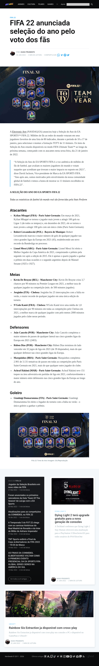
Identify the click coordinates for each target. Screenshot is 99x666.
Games (50, 4)
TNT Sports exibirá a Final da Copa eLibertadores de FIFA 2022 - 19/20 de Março (24, 542)
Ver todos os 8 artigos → (19, 579)
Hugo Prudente (28, 52)
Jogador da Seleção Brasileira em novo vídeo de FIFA (24, 486)
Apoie (63, 4)
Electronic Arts (19, 131)
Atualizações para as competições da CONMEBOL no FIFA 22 (24, 513)
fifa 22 (13, 18)
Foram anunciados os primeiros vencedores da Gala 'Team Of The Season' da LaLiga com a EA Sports (24, 499)
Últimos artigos (37, 656)
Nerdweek (9, 656)
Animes (21, 4)
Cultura (31, 4)
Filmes (41, 4)
